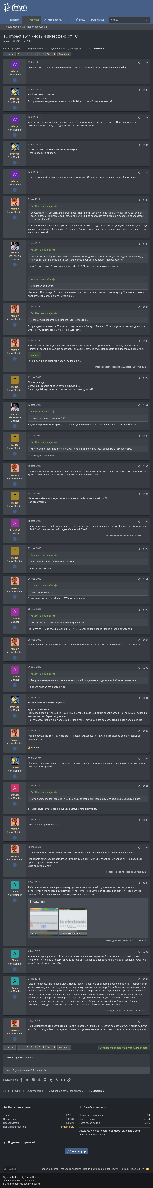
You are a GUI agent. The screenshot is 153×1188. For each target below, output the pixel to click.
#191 (145, 405)
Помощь (124, 1169)
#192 (145, 436)
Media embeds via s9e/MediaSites (22, 1183)
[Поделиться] (139, 62)
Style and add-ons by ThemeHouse (21, 1177)
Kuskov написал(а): (41, 250)
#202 (145, 731)
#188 (145, 307)
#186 (145, 200)
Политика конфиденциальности (100, 1169)
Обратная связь (49, 1169)
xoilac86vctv (67, 1126)
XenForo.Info (28, 1180)
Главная (135, 1169)
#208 (145, 951)
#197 (145, 579)
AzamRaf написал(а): (42, 555)
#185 (145, 172)
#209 (145, 979)
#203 (145, 758)
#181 (145, 62)
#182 (145, 90)
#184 (145, 145)
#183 (145, 117)
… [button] (23, 54)
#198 (145, 610)
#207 (145, 883)
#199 (145, 640)
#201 (145, 698)
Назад (10, 54)
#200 (145, 667)
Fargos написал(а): (41, 411)
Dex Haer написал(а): (42, 206)
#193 (145, 466)
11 (53, 54)
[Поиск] (129, 20)
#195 (145, 521)
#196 (145, 549)
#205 (145, 820)
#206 (145, 847)
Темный (10, 1169)
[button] (65, 20)
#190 (145, 378)
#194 (145, 494)
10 (48, 54)
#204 (145, 786)
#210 (145, 1021)
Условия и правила (70, 1169)
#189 (145, 341)
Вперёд (63, 54)
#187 (145, 244)
